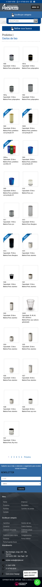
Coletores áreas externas (26, 531)
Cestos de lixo (26, 523)
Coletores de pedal (9, 530)
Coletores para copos (10, 535)
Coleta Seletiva (26, 526)
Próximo (27, 457)
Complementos (26, 535)
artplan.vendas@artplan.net (14, 560)
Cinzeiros (6, 526)
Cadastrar (21, 489)
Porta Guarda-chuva (10, 542)
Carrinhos (6, 523)
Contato (6, 512)
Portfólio (6, 509)
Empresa (24, 502)
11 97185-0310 (24, 2)
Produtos (6, 505)
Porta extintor (26, 539)
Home (5, 502)
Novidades (24, 505)
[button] (35, 7)
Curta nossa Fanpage (13, 574)
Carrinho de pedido (27, 509)
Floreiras (6, 539)
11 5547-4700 (10, 2)
